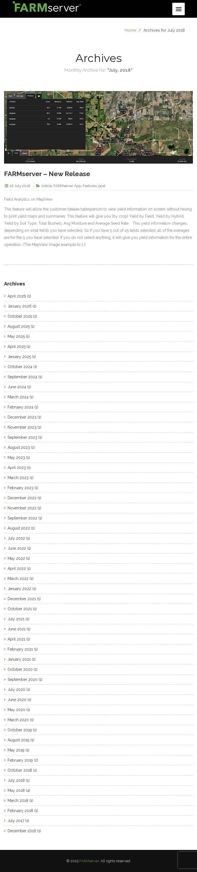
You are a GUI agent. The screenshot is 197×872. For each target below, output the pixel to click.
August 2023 (19, 447)
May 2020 (16, 710)
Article (46, 186)
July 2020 (16, 689)
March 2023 (18, 478)
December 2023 (22, 417)
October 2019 (20, 730)
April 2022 (17, 568)
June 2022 (17, 548)
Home (130, 30)
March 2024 (18, 397)
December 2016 (22, 831)
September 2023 (22, 437)
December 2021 (22, 599)
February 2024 (20, 407)
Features (90, 186)
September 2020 (22, 679)
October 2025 (20, 316)
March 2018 (18, 800)
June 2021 (17, 629)
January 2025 (19, 356)
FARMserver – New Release (47, 174)
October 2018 (20, 770)
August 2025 (19, 326)
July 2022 (16, 538)
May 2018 (16, 790)
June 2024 (17, 387)
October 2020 (20, 669)
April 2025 (17, 346)
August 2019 (18, 740)
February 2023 (20, 488)
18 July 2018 (20, 186)
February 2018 (20, 810)
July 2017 (16, 821)
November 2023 (22, 427)
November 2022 (22, 508)
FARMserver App (67, 186)
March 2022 (18, 578)
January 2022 (19, 589)
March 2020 (18, 720)
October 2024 (20, 367)
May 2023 (16, 457)
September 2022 (22, 518)
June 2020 (17, 699)
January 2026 (20, 306)
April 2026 (17, 296)
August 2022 (19, 528)
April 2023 (17, 467)
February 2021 (20, 649)
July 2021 (16, 619)
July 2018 (16, 780)
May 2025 (16, 336)
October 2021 (20, 609)
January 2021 (19, 659)
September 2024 (22, 377)
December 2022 (22, 498)
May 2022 (16, 558)
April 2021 (16, 639)
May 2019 (16, 750)
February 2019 (20, 760)
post (101, 186)
